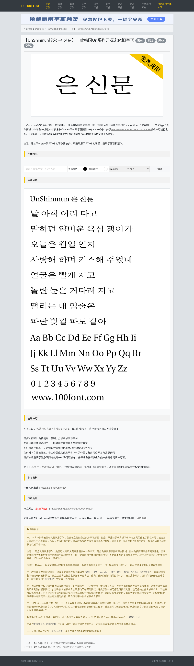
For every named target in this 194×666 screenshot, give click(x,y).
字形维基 (145, 572)
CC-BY (134, 572)
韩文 (151, 40)
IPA (95, 572)
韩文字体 (108, 6)
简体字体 (60, 6)
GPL (28, 45)
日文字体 (96, 6)
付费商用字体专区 (164, 6)
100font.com (37, 661)
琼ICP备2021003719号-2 (162, 661)
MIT (113, 572)
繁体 (140, 40)
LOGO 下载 (134, 617)
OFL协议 (49, 579)
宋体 (161, 40)
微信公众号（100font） (45, 624)
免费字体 (48, 6)
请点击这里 (57, 631)
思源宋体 (132, 6)
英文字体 (84, 6)
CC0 (126, 572)
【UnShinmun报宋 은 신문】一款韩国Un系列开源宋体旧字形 (78, 29)
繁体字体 (72, 6)
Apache (104, 572)
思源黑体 (120, 6)
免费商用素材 (146, 6)
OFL (88, 572)
